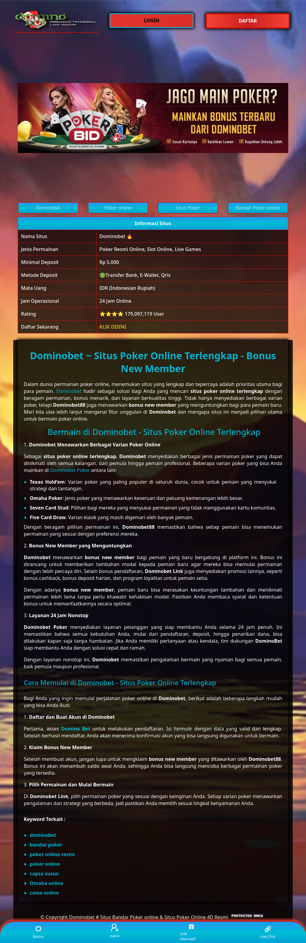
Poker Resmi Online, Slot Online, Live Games (150, 249)
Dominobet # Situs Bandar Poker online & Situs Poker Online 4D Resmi (148, 917)
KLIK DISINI (112, 326)
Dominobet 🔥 (116, 236)
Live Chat (267, 932)
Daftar (114, 931)
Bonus (38, 932)
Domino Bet (75, 728)
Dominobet (69, 391)
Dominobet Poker (70, 470)
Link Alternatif (188, 932)
